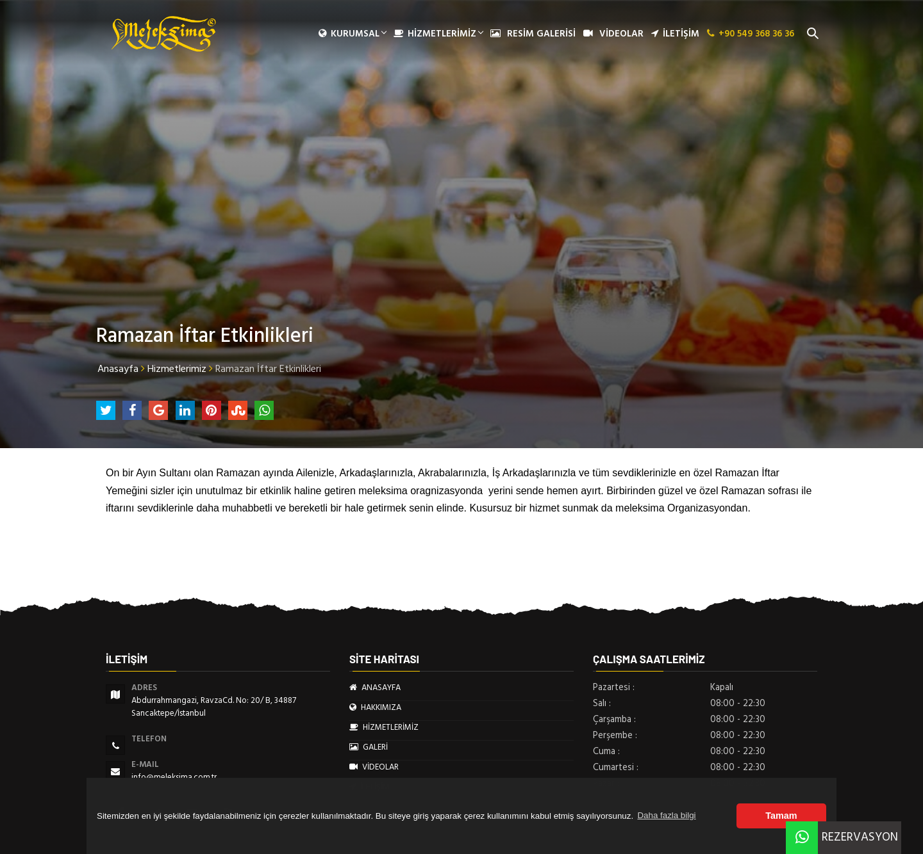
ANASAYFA (375, 687)
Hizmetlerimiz (176, 369)
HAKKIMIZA (375, 707)
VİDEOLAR (613, 34)
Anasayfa (117, 369)
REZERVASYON (842, 837)
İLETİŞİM (675, 34)
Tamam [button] (781, 815)
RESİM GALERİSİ (533, 34)
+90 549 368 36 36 (750, 34)
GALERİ (368, 747)
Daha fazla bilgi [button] (666, 815)
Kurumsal (352, 34)
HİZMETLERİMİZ (438, 34)
